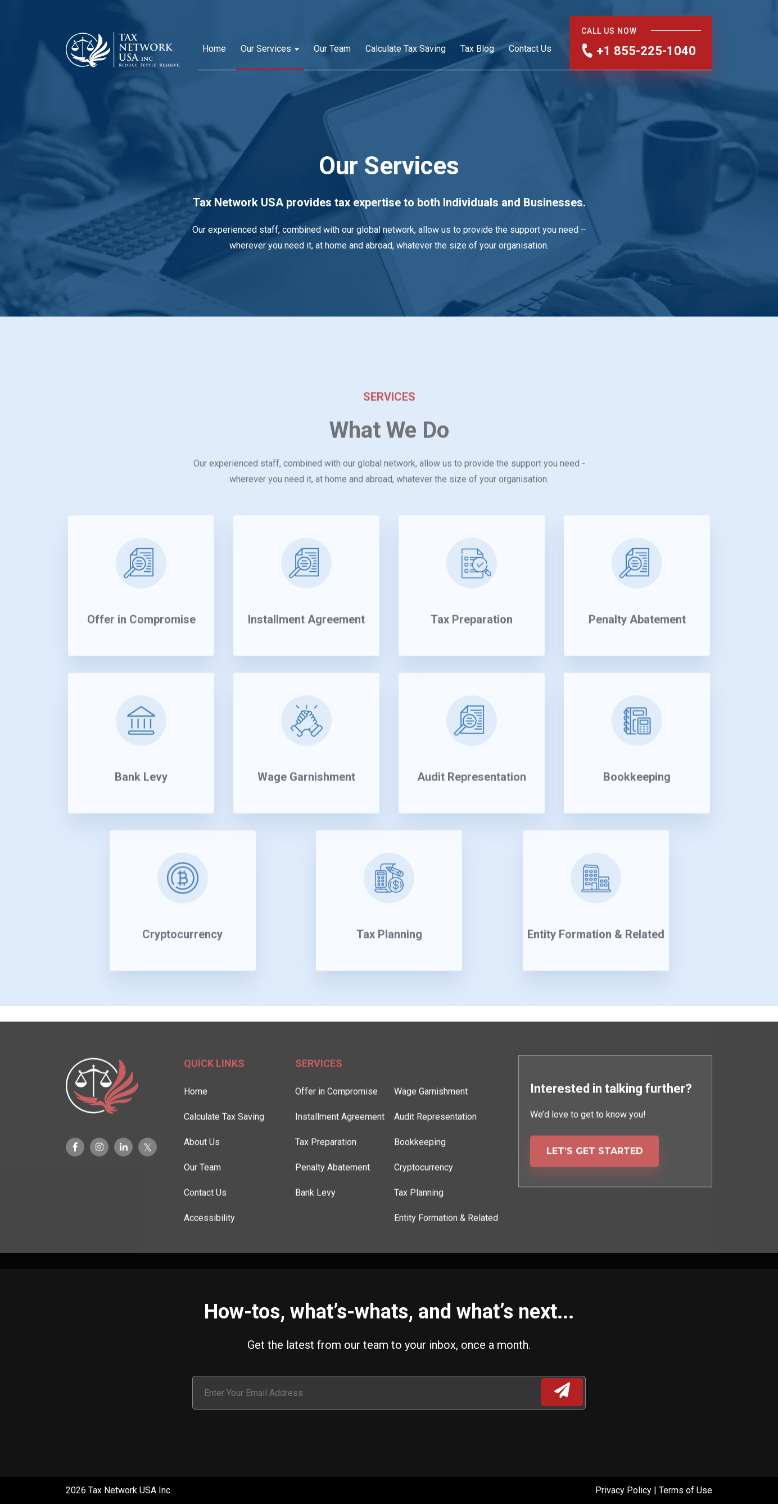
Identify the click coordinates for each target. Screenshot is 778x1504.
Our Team (332, 48)
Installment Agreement (340, 1151)
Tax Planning (419, 1227)
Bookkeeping (420, 1176)
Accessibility (209, 1252)
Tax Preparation (325, 1176)
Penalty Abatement (332, 1201)
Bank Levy (315, 1227)
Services (318, 1098)
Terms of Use (685, 1490)
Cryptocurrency (423, 1201)
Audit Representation (435, 1151)
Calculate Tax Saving (405, 48)
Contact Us (530, 48)
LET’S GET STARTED (594, 1185)
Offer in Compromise (336, 1126)
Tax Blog (477, 48)
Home (214, 48)
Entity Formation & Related (446, 1252)
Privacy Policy (624, 1490)
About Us (202, 1176)
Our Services (266, 48)
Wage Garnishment (431, 1126)
